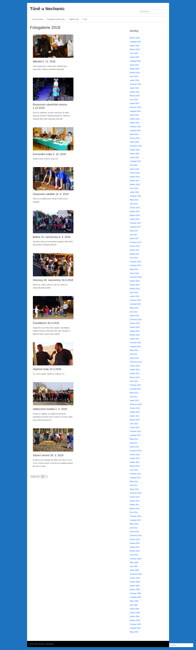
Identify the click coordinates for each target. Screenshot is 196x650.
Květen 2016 (135, 281)
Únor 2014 (134, 381)
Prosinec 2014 (135, 343)
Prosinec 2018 (135, 196)
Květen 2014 (135, 370)
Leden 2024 (134, 80)
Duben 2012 (134, 462)
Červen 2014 (135, 366)
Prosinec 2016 (135, 262)
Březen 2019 (135, 184)
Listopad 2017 (135, 227)
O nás (84, 19)
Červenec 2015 (136, 320)
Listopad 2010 (135, 520)
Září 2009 (133, 566)
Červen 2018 (135, 208)
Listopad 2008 (135, 597)
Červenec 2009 (136, 574)
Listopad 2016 (135, 265)
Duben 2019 (134, 181)
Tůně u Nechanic (47, 8)
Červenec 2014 (136, 362)
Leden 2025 (134, 57)
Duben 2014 (134, 374)
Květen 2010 (135, 543)
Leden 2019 (134, 192)
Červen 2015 (135, 323)
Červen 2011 (135, 497)
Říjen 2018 (134, 200)
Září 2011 (133, 485)
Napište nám (74, 19)
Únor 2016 (134, 293)
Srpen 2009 (134, 570)
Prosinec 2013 (135, 385)
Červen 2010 (135, 539)
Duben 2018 (134, 211)
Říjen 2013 (134, 393)
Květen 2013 (135, 412)
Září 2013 (133, 397)
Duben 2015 (134, 331)
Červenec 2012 (136, 451)
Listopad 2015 (135, 304)
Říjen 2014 (134, 350)
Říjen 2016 (134, 269)
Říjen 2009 (134, 563)
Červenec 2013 (136, 404)
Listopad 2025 (135, 42)
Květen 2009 (135, 582)
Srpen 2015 (134, 316)
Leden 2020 (134, 158)
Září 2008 (133, 605)
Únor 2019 (134, 188)
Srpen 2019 (134, 169)
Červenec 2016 (136, 277)
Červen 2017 (135, 246)
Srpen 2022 (134, 115)
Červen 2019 (135, 173)
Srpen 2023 (134, 88)
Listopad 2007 (135, 628)
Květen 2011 (135, 501)
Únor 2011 (134, 512)
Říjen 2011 (134, 482)
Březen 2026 (135, 38)
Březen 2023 (135, 96)
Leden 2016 (134, 296)
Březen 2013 (135, 420)
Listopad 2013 (135, 389)
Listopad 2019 (135, 161)
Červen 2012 (135, 455)
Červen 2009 (135, 578)
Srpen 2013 (134, 400)
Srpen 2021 (134, 134)
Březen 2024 (135, 73)
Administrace (50, 644)
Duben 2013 (134, 416)
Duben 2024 (134, 69)
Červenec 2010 (136, 536)
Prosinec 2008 (135, 593)
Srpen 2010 (134, 532)
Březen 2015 (135, 335)
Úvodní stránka (37, 19)
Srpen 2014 (134, 358)
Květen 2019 (135, 177)
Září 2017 (133, 235)
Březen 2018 (135, 215)
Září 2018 (133, 204)
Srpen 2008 (134, 609)
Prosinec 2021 (135, 127)
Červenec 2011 (136, 493)
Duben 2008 (134, 616)
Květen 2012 (135, 458)
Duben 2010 (134, 547)
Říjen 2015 (134, 308)
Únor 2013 (134, 424)
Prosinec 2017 (135, 223)
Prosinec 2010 (135, 516)
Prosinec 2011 (135, 474)
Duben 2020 (134, 154)
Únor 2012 (134, 470)
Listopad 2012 (135, 435)
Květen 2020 (135, 150)
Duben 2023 (134, 92)
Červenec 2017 (136, 242)
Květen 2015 (135, 327)
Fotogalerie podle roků (56, 19)
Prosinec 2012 (135, 431)
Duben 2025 (134, 46)
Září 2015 (133, 312)
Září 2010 (133, 528)
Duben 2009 (134, 586)
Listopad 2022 (135, 111)
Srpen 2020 (134, 142)
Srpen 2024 (134, 65)
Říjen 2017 (134, 231)
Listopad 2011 (135, 478)
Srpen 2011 (134, 489)
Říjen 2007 (134, 632)
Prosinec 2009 (135, 559)
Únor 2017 (134, 258)
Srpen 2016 (134, 273)
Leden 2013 (134, 427)
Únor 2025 (134, 53)
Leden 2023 (134, 103)
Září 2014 (133, 354)
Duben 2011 (134, 505)
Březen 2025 (135, 49)
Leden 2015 (134, 339)
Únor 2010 (134, 555)
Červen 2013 (135, 408)
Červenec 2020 (136, 146)
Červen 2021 (135, 138)
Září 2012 (133, 443)
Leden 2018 (134, 219)
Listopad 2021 (135, 131)
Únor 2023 (134, 100)
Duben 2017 (134, 250)
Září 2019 (133, 165)
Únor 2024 (134, 76)
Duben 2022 (134, 123)
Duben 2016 (134, 285)
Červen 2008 (135, 613)
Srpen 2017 (134, 238)
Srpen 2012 (134, 447)
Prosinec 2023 (135, 84)
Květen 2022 (135, 119)
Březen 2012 (135, 466)
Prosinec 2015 (135, 300)
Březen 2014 (135, 377)
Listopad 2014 (135, 347)
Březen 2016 (135, 289)
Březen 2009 (135, 589)
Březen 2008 (135, 620)
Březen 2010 (135, 551)
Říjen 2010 (134, 524)
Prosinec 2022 (135, 107)
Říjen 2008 (134, 601)
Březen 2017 (135, 254)
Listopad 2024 (135, 61)
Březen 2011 (135, 509)
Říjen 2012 (134, 439)
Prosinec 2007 (135, 624)
